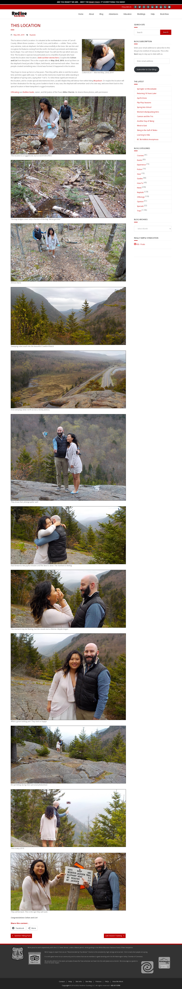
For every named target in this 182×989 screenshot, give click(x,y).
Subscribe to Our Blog (146, 69)
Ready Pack (94, 2)
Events (139, 160)
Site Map (88, 981)
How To (140, 183)
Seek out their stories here (48, 57)
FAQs (107, 981)
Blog (101, 14)
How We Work (117, 981)
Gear (139, 174)
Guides (140, 178)
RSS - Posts (139, 244)
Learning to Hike (143, 135)
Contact (62, 981)
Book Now (164, 14)
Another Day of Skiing (145, 121)
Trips (139, 211)
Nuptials (33, 35)
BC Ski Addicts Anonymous (147, 139)
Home (80, 14)
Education (128, 14)
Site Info (79, 981)
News (139, 188)
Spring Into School (144, 107)
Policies (98, 981)
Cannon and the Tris (145, 116)
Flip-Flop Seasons (144, 102)
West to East (142, 125)
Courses (140, 155)
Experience (141, 164)
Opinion (140, 201)
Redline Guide (28, 92)
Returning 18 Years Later (146, 93)
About (91, 14)
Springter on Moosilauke (146, 89)
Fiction (139, 169)
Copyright (65, 985)
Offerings (141, 197)
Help (153, 14)
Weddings (141, 14)
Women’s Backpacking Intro (148, 112)
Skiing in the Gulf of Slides (147, 130)
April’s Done (142, 98)
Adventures (113, 14)
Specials (140, 206)
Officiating (15, 92)
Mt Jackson (98, 80)
